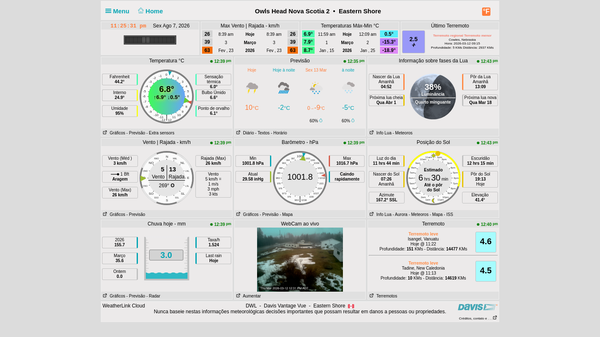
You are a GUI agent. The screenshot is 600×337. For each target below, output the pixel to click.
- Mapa (286, 214)
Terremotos (382, 296)
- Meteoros (402, 133)
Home (150, 11)
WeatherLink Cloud (123, 306)
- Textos (262, 133)
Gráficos (113, 133)
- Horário (279, 133)
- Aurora (400, 214)
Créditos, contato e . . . (478, 318)
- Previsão (135, 133)
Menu (119, 11)
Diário (244, 133)
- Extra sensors (160, 133)
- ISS (448, 214)
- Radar (153, 296)
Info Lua (379, 133)
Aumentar (248, 296)
